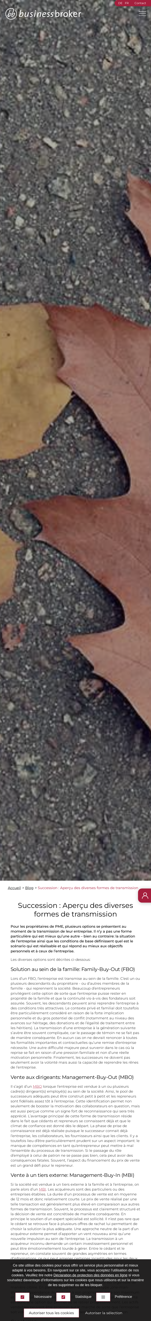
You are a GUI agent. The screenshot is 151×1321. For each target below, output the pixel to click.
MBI (42, 1189)
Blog (29, 888)
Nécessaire (43, 1297)
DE (120, 3)
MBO (37, 1086)
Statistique (83, 1297)
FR (127, 3)
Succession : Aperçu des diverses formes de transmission (88, 888)
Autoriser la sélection (103, 1313)
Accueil (14, 888)
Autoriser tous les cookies (51, 1313)
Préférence (123, 1297)
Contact (140, 3)
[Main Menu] (140, 13)
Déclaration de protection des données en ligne (90, 1275)
